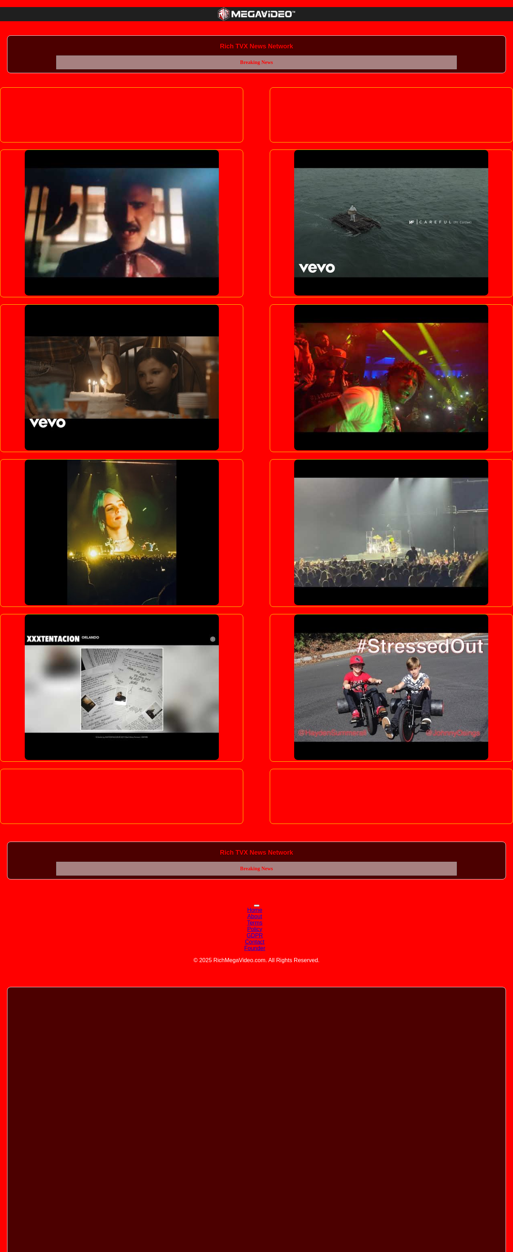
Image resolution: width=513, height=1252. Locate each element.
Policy (254, 929)
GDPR (254, 935)
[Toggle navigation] (257, 906)
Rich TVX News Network (256, 46)
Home (254, 910)
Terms (255, 923)
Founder (255, 948)
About (254, 916)
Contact (254, 942)
